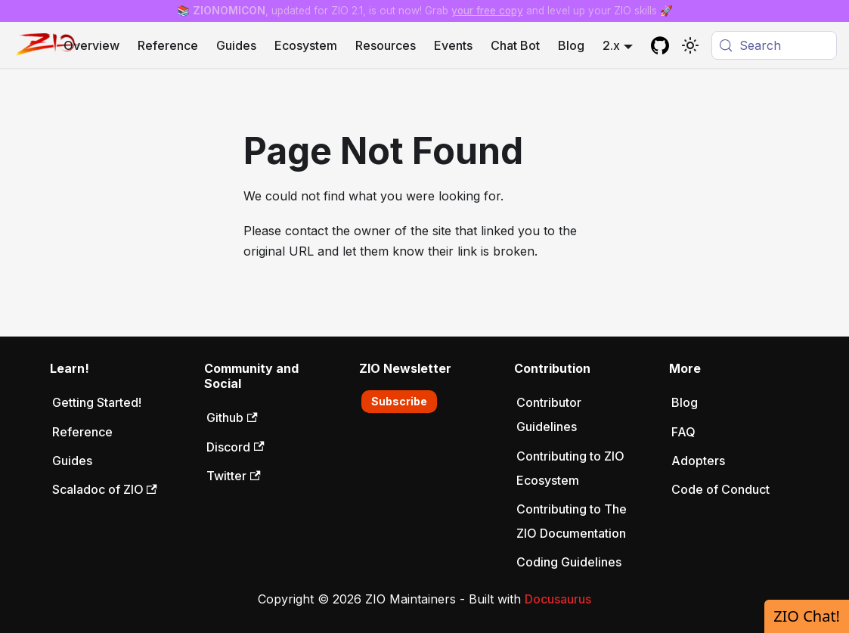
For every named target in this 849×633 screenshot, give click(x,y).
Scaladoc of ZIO (104, 489)
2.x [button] (611, 45)
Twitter (233, 475)
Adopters (698, 460)
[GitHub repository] (660, 45)
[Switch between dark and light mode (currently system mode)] (690, 45)
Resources (385, 45)
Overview (91, 45)
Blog (571, 45)
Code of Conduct (720, 489)
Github (231, 417)
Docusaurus (558, 599)
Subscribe (399, 401)
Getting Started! (96, 402)
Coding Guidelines (568, 561)
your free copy (487, 11)
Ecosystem (305, 45)
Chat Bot (515, 45)
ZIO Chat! (806, 616)
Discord (235, 447)
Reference (168, 45)
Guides (236, 45)
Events (453, 45)
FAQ (683, 431)
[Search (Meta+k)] (774, 45)
